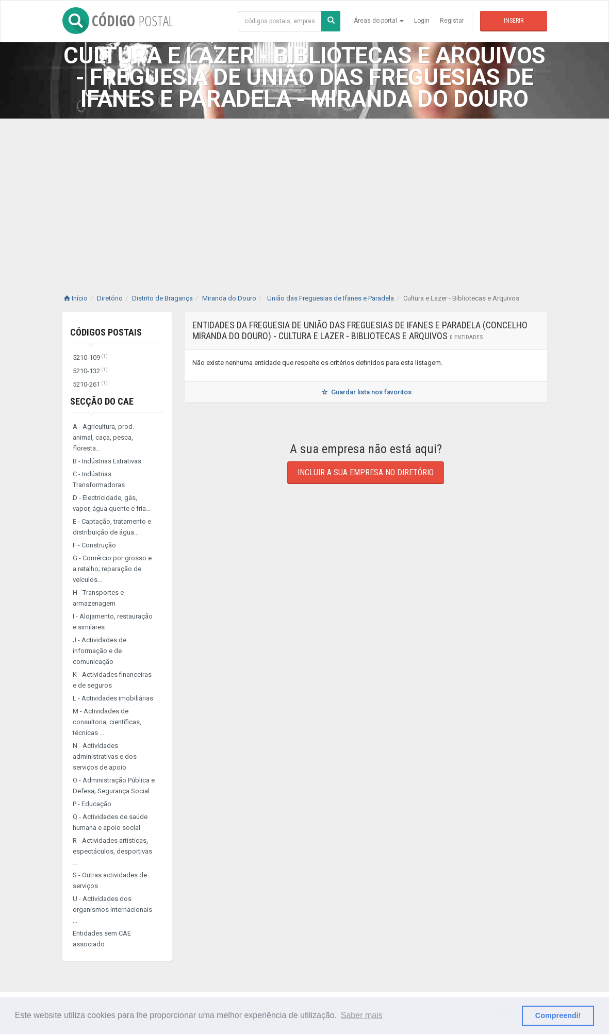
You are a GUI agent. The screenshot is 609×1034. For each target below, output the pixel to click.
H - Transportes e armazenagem (98, 598)
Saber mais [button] (362, 1015)
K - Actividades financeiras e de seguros (112, 680)
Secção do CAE (102, 401)
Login (422, 20)
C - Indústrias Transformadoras (99, 479)
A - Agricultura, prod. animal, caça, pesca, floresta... (103, 437)
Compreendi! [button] (558, 1015)
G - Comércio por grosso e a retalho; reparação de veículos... (112, 568)
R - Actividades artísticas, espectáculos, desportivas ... (112, 851)
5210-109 (90, 357)
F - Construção (94, 545)
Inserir (513, 20)
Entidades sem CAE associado (102, 938)
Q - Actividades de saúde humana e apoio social (110, 822)
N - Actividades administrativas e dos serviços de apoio (105, 756)
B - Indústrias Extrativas (107, 461)
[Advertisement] (304, 196)
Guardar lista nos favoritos (366, 392)
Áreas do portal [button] (379, 20)
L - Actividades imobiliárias (113, 698)
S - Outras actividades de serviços (110, 880)
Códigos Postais (106, 332)
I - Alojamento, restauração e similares (113, 621)
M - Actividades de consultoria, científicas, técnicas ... (107, 722)
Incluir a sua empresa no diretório (366, 472)
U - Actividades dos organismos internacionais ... (112, 909)
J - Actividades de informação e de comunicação (99, 650)
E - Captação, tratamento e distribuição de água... (112, 527)
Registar (452, 20)
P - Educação (92, 804)
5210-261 (90, 384)
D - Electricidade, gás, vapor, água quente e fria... (112, 503)
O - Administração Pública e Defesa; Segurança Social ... (114, 785)
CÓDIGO (117, 20)
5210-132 (90, 371)
